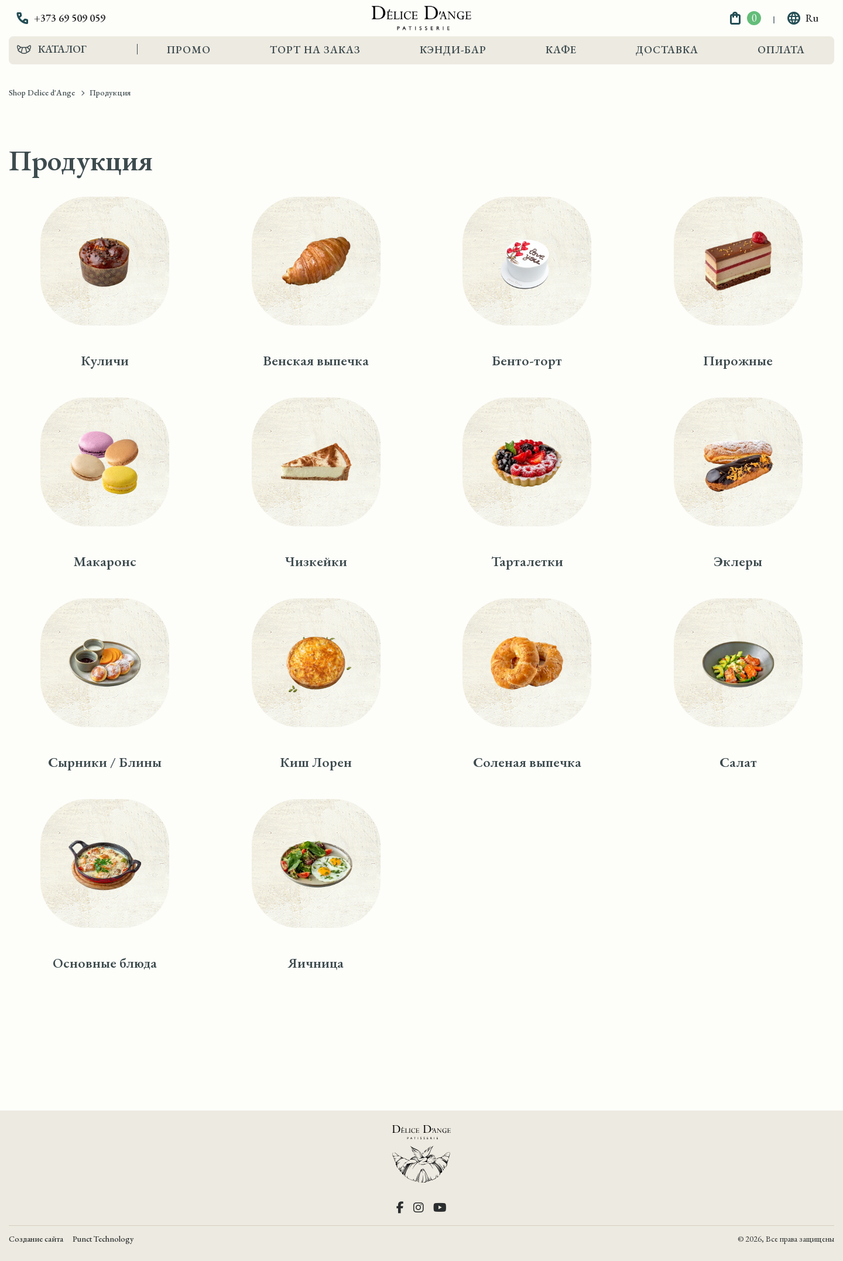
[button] (69, 18)
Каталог (62, 49)
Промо (189, 49)
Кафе (561, 49)
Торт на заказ (315, 49)
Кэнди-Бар (453, 49)
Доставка (667, 49)
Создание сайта (36, 1238)
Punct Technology (103, 1238)
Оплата (781, 49)
